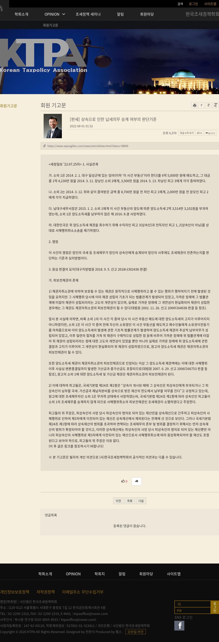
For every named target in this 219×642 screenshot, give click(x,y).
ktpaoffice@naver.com (91, 613)
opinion (73, 574)
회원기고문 (50, 25)
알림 (120, 14)
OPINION (52, 14)
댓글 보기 (187, 133)
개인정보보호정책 (14, 592)
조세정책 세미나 (88, 14)
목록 (129, 501)
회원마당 (147, 14)
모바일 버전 (136, 631)
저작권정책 (45, 592)
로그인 (193, 3)
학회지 (99, 574)
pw (179, 610)
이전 (118, 501)
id (179, 604)
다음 (141, 501)
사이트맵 (210, 3)
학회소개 (21, 14)
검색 (180, 4)
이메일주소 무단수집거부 (82, 592)
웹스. (119, 631)
